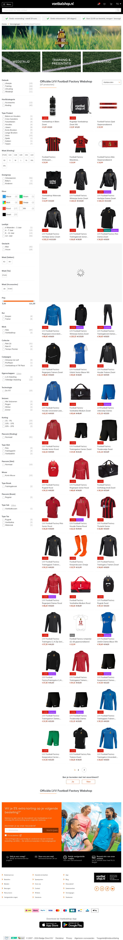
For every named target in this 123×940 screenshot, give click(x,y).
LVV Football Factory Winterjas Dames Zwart (79, 332)
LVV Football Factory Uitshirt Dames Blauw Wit (107, 640)
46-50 (10, 262)
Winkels (37, 893)
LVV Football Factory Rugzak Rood (50, 486)
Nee (88, 781)
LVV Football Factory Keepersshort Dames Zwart (105, 679)
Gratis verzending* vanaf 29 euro (23, 19)
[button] (118, 4)
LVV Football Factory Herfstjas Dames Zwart (106, 197)
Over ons (38, 884)
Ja (73, 781)
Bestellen (7, 879)
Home (4, 24)
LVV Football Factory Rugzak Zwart (105, 601)
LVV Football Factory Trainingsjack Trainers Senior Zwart (50, 563)
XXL (32, 160)
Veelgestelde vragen (11, 897)
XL (26, 160)
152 (26, 155)
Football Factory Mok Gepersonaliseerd (105, 158)
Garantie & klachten (41, 875)
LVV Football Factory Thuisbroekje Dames (78, 717)
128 (15, 155)
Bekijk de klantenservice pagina (17, 859)
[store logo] (61, 4)
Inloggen (98, 4)
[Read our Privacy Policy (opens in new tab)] (20, 835)
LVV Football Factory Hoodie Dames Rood (78, 524)
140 (20, 155)
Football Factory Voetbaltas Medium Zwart (80, 409)
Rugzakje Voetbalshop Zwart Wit (79, 123)
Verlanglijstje (105, 4)
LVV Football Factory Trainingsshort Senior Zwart (81, 447)
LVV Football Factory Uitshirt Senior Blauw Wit (79, 370)
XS (4, 160)
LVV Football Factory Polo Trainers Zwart (80, 755)
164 (32, 155)
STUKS (4, 155)
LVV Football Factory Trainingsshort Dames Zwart (50, 717)
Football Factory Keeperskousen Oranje (79, 563)
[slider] (3, 301)
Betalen (6, 884)
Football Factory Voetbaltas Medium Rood (80, 601)
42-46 (4, 262)
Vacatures (38, 897)
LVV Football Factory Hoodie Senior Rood (50, 447)
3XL (4, 166)
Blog (67, 879)
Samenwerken (70, 888)
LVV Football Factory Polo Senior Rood (52, 524)
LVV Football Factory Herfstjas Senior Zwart (51, 235)
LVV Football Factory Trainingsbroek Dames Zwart (106, 333)
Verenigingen (15, 24)
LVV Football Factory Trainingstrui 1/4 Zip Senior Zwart (53, 640)
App (67, 875)
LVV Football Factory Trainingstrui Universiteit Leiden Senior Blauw (106, 756)
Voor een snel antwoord (72, 860)
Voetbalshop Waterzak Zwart (51, 197)
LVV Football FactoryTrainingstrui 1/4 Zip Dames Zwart (51, 679)
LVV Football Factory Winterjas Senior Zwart (79, 197)
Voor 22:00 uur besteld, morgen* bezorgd (103, 19)
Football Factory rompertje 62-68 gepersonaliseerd (80, 640)
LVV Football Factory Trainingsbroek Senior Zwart (78, 236)
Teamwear (69, 897)
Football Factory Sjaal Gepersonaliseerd (106, 123)
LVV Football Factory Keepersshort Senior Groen (50, 756)
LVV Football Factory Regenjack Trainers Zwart (52, 370)
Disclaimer (59, 938)
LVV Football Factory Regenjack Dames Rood (52, 601)
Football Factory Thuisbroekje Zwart (105, 447)
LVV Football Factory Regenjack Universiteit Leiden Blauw (51, 333)
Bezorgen (7, 888)
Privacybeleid (12, 835)
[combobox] (61, 10)
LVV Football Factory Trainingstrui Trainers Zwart (108, 563)
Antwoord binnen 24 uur (47, 858)
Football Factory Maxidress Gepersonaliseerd (77, 159)
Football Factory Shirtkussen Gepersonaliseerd (49, 159)
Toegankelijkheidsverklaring (108, 938)
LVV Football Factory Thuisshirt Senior (105, 524)
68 (4, 289)
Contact (37, 888)
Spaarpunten (39, 879)
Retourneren (8, 893)
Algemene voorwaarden (84, 938)
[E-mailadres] (23, 830)
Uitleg (18, 374)
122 (10, 155)
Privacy (69, 938)
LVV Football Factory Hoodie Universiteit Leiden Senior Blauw (53, 409)
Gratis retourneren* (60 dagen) (63, 19)
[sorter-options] (111, 82)
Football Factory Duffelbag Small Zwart (106, 486)
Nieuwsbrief (70, 884)
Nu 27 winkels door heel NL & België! (103, 861)
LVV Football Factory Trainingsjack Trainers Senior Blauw (105, 717)
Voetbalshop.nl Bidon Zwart (50, 123)
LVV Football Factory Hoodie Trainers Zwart (106, 370)
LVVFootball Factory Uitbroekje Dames (105, 409)
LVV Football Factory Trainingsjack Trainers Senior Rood (78, 679)
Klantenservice (9, 875)
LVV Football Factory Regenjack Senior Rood (79, 486)
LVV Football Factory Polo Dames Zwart (107, 235)
